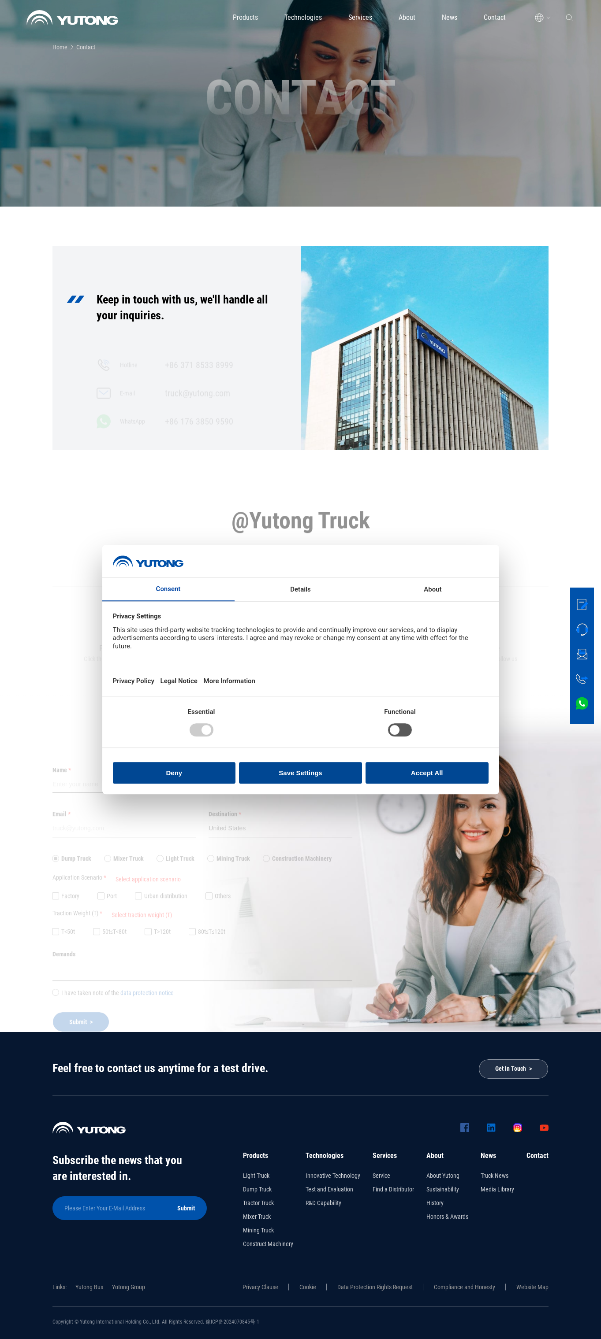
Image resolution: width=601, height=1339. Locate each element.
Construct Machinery (268, 1243)
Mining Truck (258, 1230)
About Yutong (442, 1175)
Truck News (494, 1175)
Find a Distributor (393, 1189)
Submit (186, 1208)
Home (59, 47)
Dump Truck (257, 1189)
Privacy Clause (260, 1287)
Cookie (307, 1287)
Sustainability (442, 1189)
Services (360, 17)
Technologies (303, 17)
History (435, 1202)
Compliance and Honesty (464, 1287)
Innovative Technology (333, 1175)
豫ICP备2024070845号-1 (232, 1322)
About (407, 17)
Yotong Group (128, 1287)
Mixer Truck (257, 1216)
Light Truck (256, 1175)
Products (245, 17)
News (449, 17)
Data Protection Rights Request (375, 1287)
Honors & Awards (447, 1216)
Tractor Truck (258, 1202)
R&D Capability (323, 1202)
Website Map (532, 1287)
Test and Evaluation (329, 1189)
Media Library (497, 1189)
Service (381, 1175)
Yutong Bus (89, 1287)
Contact (495, 17)
